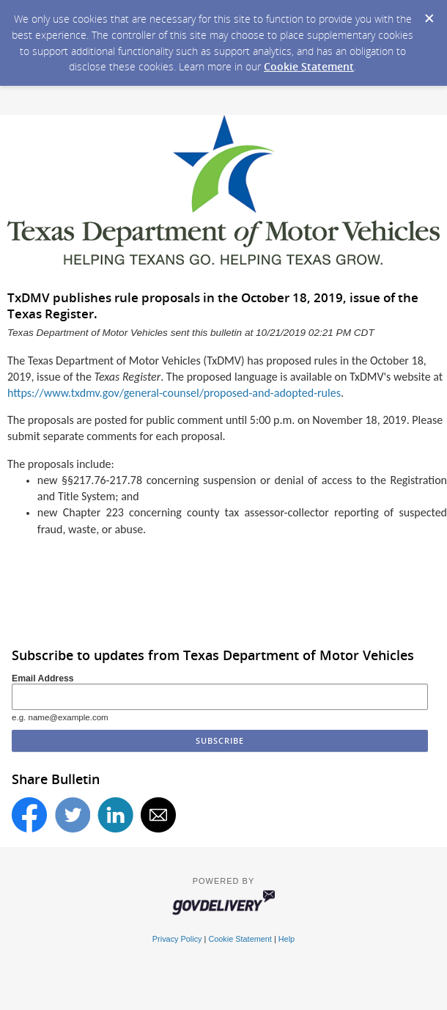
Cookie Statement (309, 66)
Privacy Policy (177, 938)
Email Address (43, 678)
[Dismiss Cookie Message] (428, 14)
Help (286, 938)
